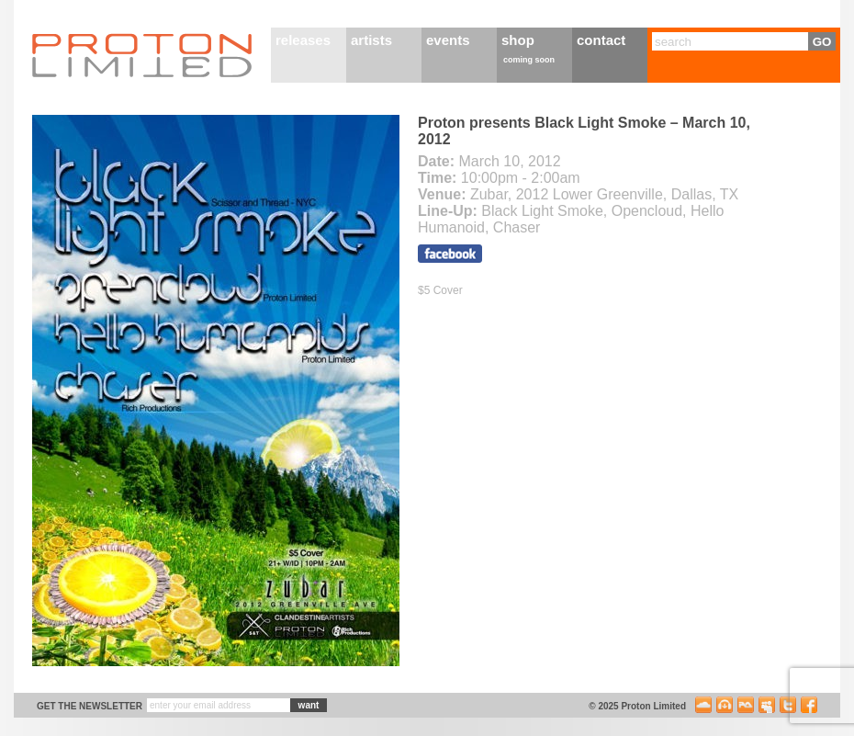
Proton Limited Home (142, 55)
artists (371, 40)
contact (601, 40)
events (448, 40)
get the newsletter (89, 706)
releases (303, 40)
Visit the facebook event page (450, 253)
